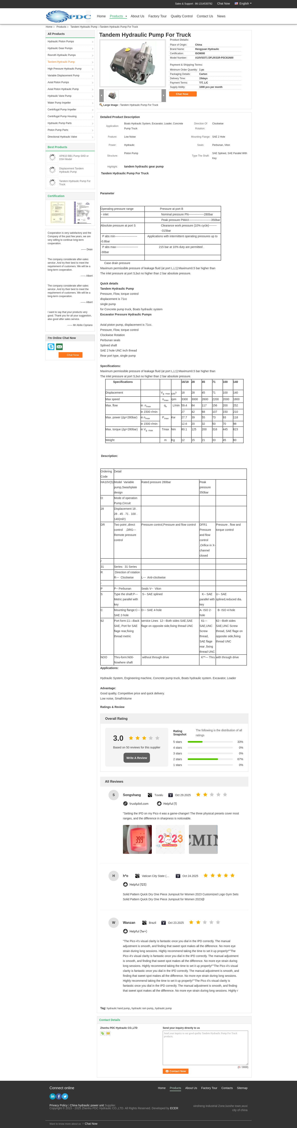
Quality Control (182, 16)
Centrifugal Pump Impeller (62, 109)
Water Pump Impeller (59, 102)
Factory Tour (157, 16)
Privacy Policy (58, 1105)
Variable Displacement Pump (63, 75)
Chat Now (223, 3)
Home (101, 16)
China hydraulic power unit (87, 1105)
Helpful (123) (138, 884)
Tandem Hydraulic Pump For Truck (139, 105)
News (221, 16)
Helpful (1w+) (138, 931)
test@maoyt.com (237, 1114)
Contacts (227, 1088)
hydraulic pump (163, 1008)
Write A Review (136, 758)
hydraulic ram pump (142, 1008)
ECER (174, 1108)
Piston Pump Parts (58, 130)
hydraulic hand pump (118, 1008)
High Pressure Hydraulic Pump (64, 68)
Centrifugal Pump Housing (62, 116)
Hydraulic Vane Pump (59, 95)
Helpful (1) (170, 804)
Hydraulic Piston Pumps (61, 41)
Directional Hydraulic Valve (62, 136)
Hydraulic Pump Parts (60, 123)
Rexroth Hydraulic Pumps (62, 55)
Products (116, 16)
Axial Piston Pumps (58, 82)
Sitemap (242, 1088)
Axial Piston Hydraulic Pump (63, 89)
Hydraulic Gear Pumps (60, 48)
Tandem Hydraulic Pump (83, 26)
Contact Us (205, 16)
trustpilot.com (139, 804)
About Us (137, 16)
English (245, 3)
